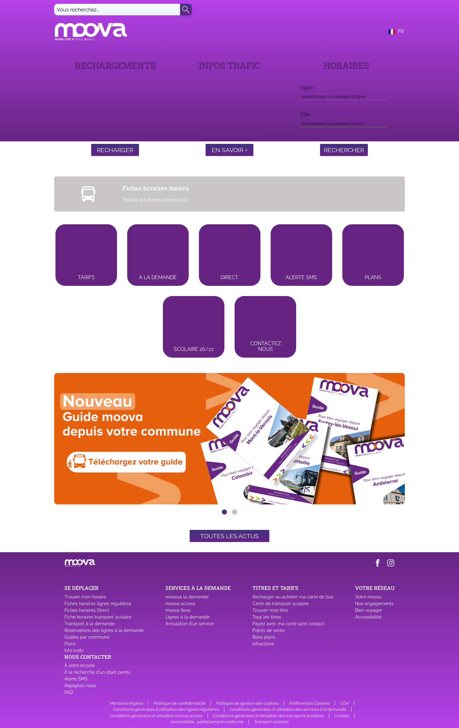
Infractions (263, 643)
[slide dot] (224, 512)
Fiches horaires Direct (86, 610)
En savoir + (229, 149)
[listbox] (229, 439)
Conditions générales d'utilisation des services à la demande (287, 709)
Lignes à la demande (187, 617)
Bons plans (263, 637)
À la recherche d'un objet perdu (97, 672)
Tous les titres (266, 617)
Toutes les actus (229, 535)
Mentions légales (126, 703)
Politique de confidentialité (180, 703)
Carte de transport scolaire (280, 603)
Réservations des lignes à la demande (104, 630)
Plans (70, 643)
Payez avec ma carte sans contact (288, 623)
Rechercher (344, 149)
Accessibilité (368, 617)
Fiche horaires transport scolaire (97, 617)
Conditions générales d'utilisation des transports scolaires (268, 715)
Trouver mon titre (270, 610)
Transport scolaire (271, 721)
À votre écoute (79, 665)
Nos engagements (374, 603)
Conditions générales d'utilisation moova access (156, 715)
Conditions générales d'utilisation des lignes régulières (166, 709)
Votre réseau (368, 596)
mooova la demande (186, 596)
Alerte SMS (76, 678)
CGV (344, 703)
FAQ (68, 692)
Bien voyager (368, 610)
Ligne (306, 88)
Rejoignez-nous (80, 685)
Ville (305, 114)
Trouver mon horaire (85, 596)
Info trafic (74, 650)
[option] (229, 439)
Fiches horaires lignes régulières (97, 603)
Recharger (115, 149)
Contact (341, 715)
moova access (180, 603)
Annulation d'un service (189, 623)
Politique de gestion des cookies (247, 703)
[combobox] (343, 95)
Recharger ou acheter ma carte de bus (292, 596)
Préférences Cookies (309, 703)
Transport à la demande (89, 623)
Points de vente (268, 630)
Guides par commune (86, 637)
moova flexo (178, 610)
